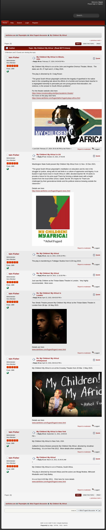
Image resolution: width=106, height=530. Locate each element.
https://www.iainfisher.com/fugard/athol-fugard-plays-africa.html (56, 98)
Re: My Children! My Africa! (47, 253)
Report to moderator (84, 149)
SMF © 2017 (52, 523)
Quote (98, 58)
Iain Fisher (14, 57)
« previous (93, 40)
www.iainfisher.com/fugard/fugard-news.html (49, 349)
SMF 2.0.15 (44, 523)
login (94, 4)
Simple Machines (62, 523)
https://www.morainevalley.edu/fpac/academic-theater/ (52, 93)
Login (27, 23)
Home (5, 23)
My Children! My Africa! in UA (48, 155)
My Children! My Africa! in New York (51, 432)
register (100, 4)
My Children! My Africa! (46, 457)
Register (35, 23)
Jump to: (73, 510)
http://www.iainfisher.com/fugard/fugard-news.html (51, 191)
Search (19, 23)
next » (99, 40)
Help (12, 23)
